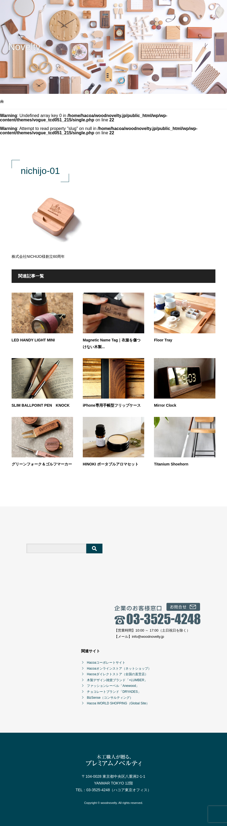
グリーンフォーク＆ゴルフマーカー (42, 464)
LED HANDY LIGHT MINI (33, 340)
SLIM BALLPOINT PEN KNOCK (41, 405)
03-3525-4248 (98, 790)
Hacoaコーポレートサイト (106, 662)
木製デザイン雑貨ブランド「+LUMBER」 (117, 680)
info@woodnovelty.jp (148, 637)
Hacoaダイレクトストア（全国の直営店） (117, 674)
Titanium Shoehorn (171, 464)
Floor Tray (163, 340)
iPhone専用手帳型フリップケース (112, 405)
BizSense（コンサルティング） (110, 698)
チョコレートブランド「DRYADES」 (114, 692)
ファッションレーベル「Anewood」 (113, 686)
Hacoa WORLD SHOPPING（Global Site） (118, 703)
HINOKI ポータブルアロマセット (111, 464)
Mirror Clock (165, 405)
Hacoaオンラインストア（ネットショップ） (119, 668)
